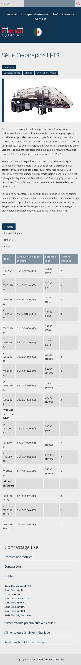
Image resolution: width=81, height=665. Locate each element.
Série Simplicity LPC (14, 606)
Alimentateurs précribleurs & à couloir (29, 623)
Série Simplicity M (13, 590)
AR (7, 3)
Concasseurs (13, 566)
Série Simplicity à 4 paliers (18, 615)
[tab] (40, 558)
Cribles (28, 72)
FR (1, 3)
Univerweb (59, 659)
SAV (55, 14)
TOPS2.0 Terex (12, 594)
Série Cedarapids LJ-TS (17, 586)
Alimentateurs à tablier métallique (27, 632)
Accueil (12, 14)
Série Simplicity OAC (15, 602)
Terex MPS (9, 67)
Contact (40, 18)
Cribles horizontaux (46, 72)
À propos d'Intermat (34, 14)
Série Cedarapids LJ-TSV (17, 598)
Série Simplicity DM (14, 611)
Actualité (68, 14)
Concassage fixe (12, 72)
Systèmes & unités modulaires (24, 642)
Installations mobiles (18, 557)
